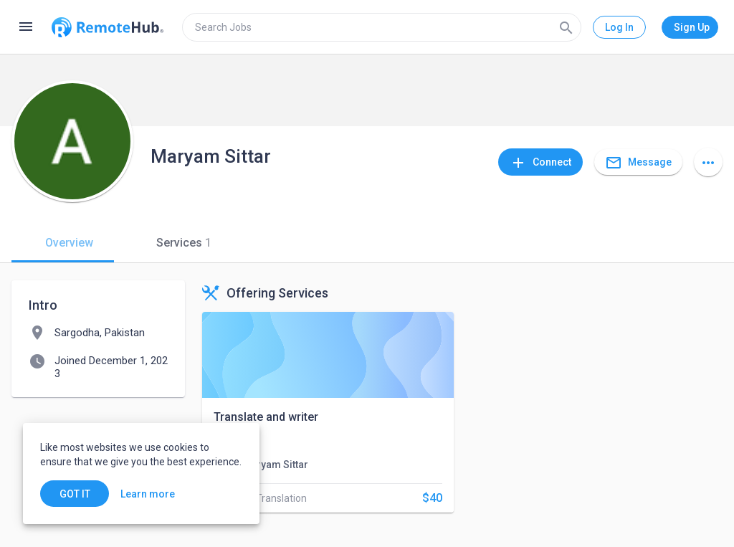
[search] (381, 27)
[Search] (566, 27)
